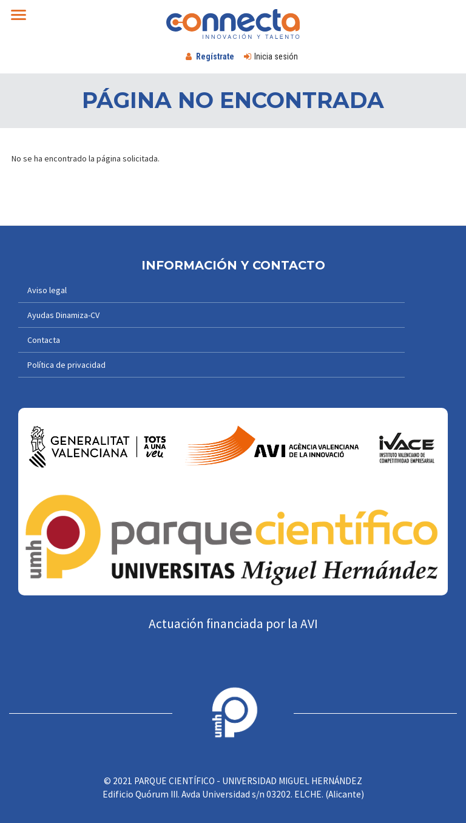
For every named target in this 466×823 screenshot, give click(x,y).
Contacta (43, 339)
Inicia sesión (276, 56)
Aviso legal (47, 290)
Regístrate (215, 56)
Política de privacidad (66, 364)
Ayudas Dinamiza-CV (63, 315)
